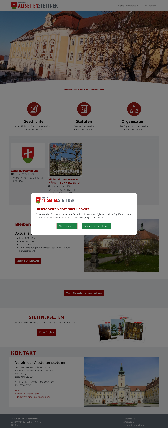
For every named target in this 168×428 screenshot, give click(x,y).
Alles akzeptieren (67, 226)
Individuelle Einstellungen (96, 226)
